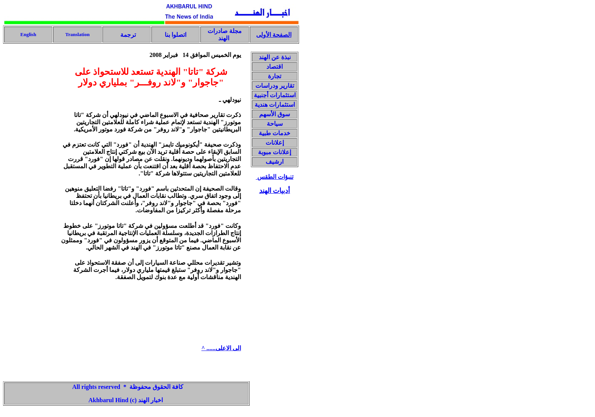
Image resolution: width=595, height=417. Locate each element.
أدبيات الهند (274, 190)
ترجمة (127, 35)
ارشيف (274, 161)
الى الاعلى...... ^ (221, 348)
